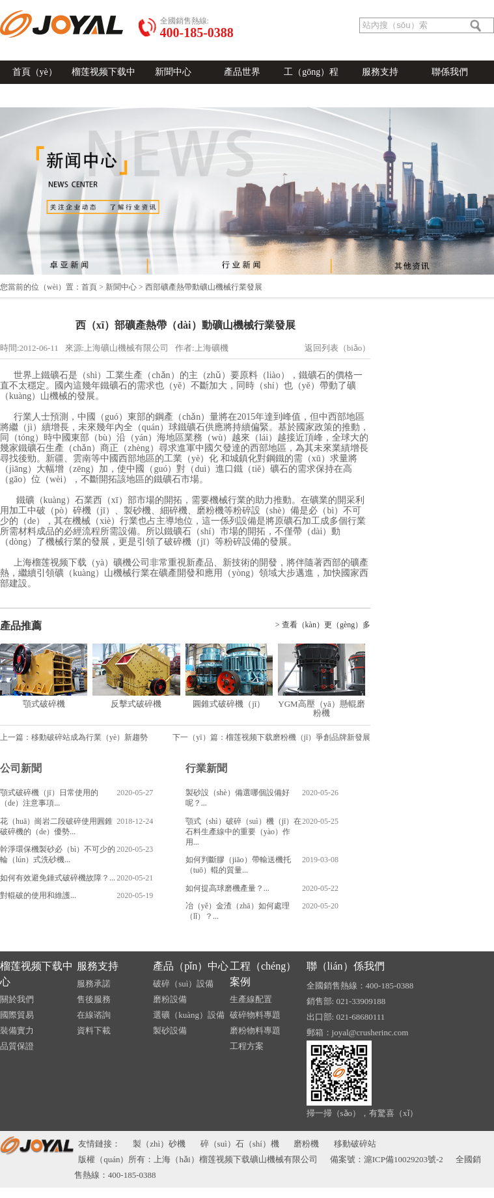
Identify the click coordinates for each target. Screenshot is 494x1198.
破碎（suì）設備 (183, 983)
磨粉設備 (170, 999)
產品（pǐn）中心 (190, 966)
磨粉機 (306, 1144)
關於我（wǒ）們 (119, 5)
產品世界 (242, 72)
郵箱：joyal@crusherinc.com (358, 1032)
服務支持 (380, 72)
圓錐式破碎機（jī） (229, 704)
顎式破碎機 (44, 704)
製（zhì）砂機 (159, 1144)
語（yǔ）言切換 (27, 5)
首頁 (89, 287)
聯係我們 (450, 72)
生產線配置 (251, 999)
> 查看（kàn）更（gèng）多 (322, 624)
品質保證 (17, 1046)
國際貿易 (17, 1015)
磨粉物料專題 (255, 1030)
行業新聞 (206, 768)
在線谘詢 (165, 5)
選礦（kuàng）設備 (189, 1015)
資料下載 (94, 1030)
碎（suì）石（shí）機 (239, 1144)
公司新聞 (21, 768)
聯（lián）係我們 (346, 966)
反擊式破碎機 (136, 704)
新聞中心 (173, 72)
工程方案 (247, 1046)
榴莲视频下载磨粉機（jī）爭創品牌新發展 (298, 737)
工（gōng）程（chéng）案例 (311, 83)
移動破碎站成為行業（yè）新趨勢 (89, 737)
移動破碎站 (355, 1144)
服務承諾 (94, 983)
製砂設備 (170, 1030)
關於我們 (17, 999)
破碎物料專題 (255, 1015)
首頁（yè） (34, 72)
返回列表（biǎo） (338, 348)
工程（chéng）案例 (263, 973)
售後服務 (94, 999)
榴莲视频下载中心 (103, 83)
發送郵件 (73, 5)
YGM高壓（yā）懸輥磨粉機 (321, 708)
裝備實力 (17, 1030)
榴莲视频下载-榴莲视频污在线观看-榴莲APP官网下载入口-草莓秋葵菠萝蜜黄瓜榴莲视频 (246, 1192)
